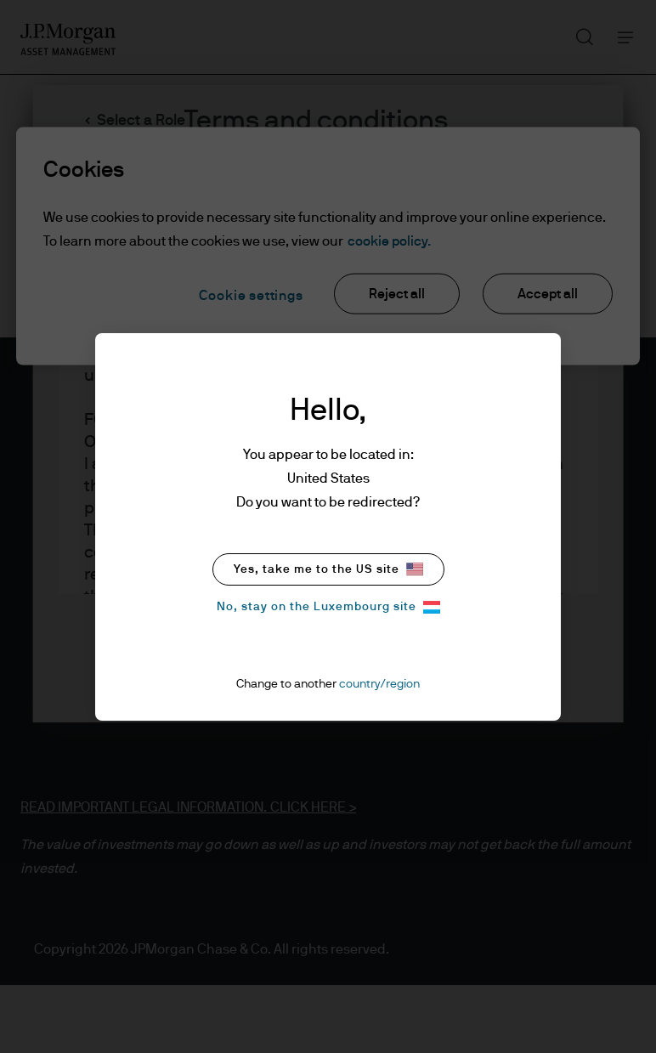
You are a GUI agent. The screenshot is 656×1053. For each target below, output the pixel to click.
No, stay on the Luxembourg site (328, 607)
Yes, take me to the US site (328, 569)
